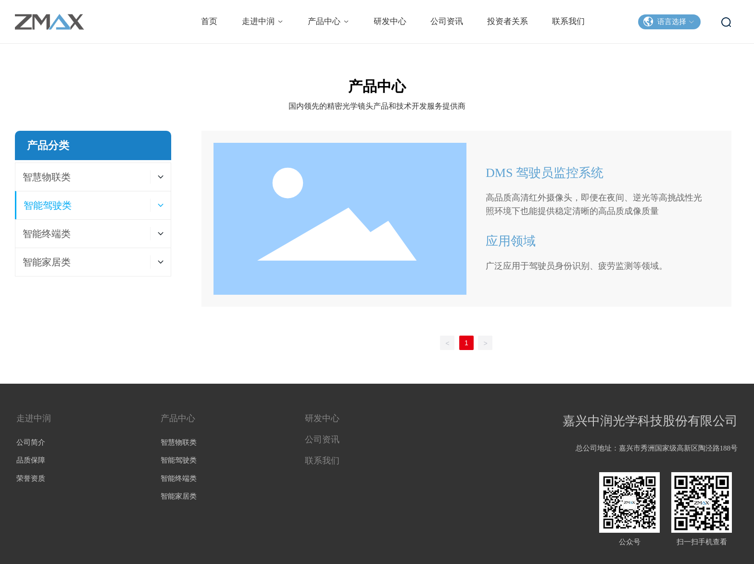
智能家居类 (179, 496)
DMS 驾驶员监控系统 (544, 173)
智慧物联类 (179, 442)
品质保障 (30, 460)
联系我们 (322, 460)
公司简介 (30, 442)
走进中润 (33, 418)
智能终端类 (179, 478)
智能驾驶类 (179, 460)
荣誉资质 (30, 478)
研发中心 (322, 418)
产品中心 (178, 418)
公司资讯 (322, 439)
